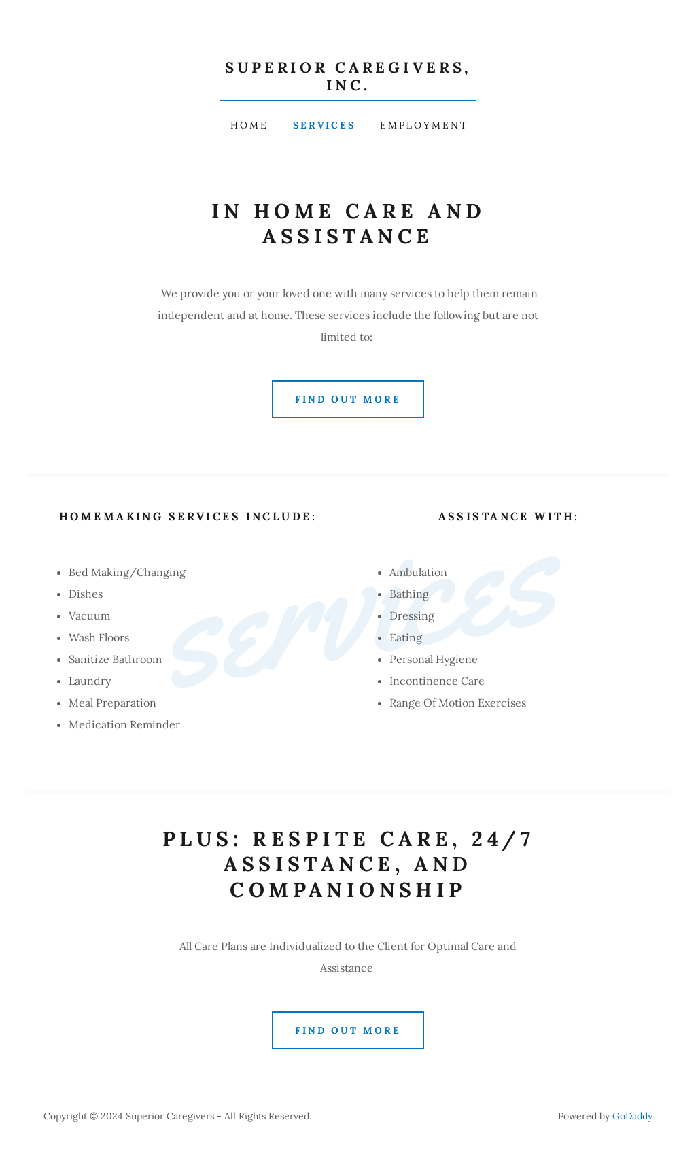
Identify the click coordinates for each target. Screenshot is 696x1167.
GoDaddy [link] (632, 1116)
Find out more (348, 399)
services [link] (324, 125)
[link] (348, 86)
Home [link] (249, 125)
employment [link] (424, 125)
